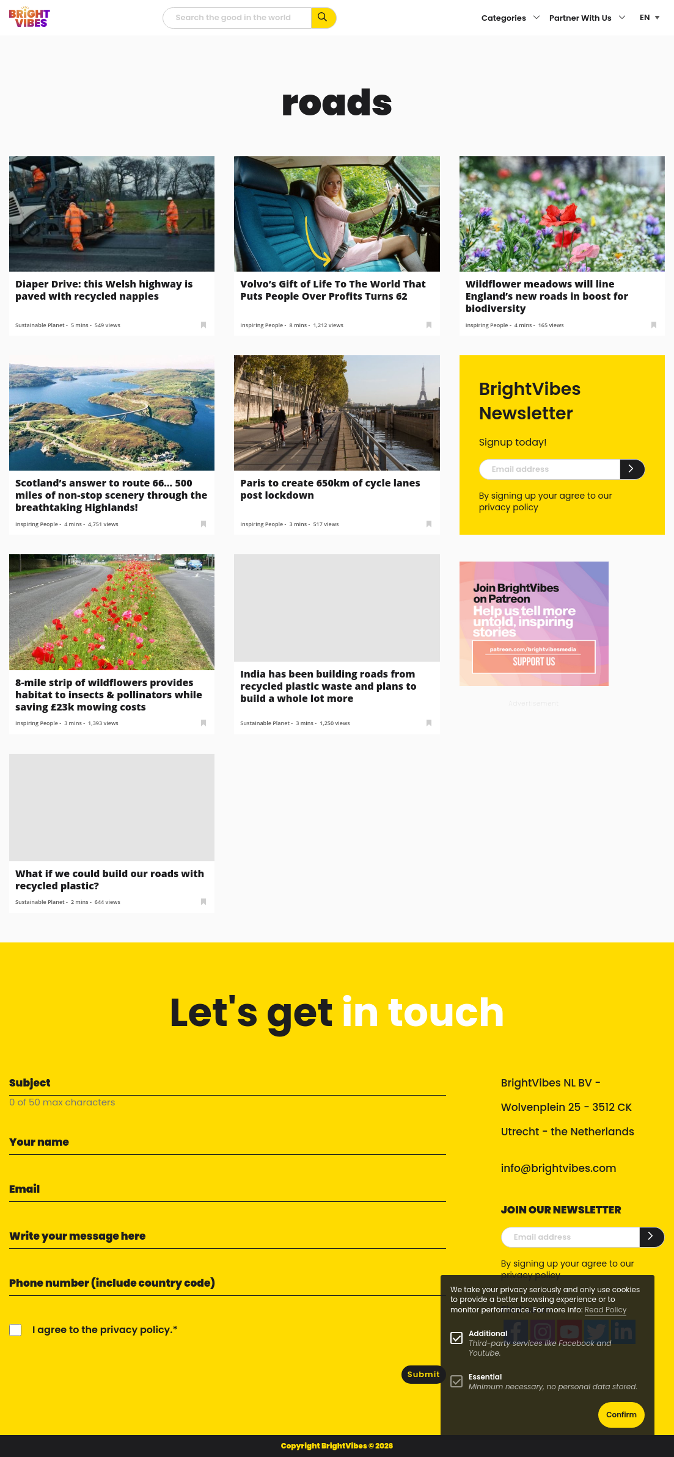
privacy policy (508, 507)
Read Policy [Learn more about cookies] (606, 1309)
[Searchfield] (237, 18)
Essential (485, 1377)
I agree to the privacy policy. (102, 1330)
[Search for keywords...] (324, 18)
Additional (488, 1333)
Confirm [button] (621, 1414)
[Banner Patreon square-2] (534, 623)
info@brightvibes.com (559, 1168)
